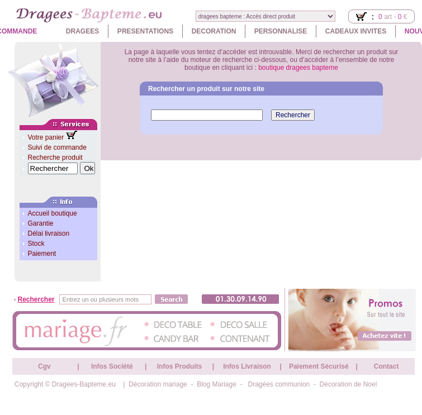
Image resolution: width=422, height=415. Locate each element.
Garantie (41, 223)
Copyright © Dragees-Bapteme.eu (65, 384)
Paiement (42, 253)
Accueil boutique (52, 213)
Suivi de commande (57, 147)
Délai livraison (49, 233)
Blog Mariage (216, 384)
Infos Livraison (247, 366)
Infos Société (112, 366)
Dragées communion (279, 384)
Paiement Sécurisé (319, 366)
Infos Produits (179, 366)
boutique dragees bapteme (298, 67)
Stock (36, 243)
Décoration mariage (158, 384)
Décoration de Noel (348, 384)
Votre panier (47, 137)
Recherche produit (55, 157)
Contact (386, 366)
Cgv (44, 366)
